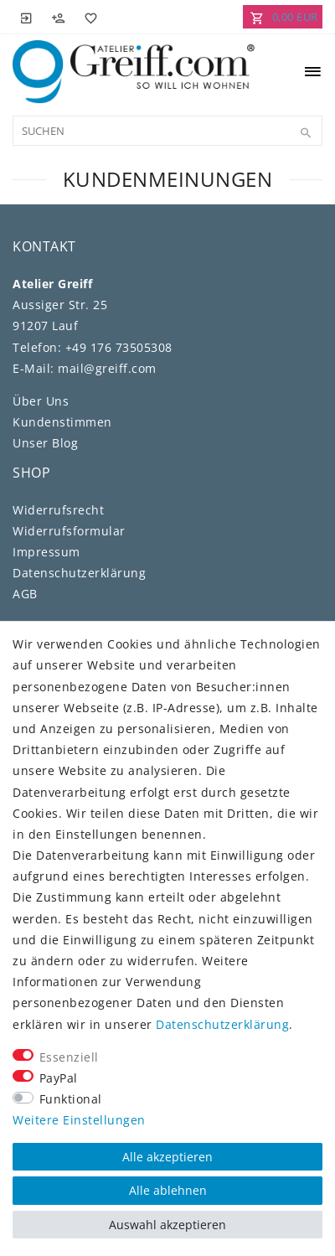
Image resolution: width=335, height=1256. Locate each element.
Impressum (46, 552)
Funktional (70, 1099)
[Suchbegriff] (167, 131)
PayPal (58, 1078)
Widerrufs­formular (69, 531)
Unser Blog (45, 443)
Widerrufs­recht (58, 510)
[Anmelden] (27, 17)
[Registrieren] (58, 17)
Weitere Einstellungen (79, 1120)
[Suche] (306, 133)
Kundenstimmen (62, 422)
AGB (25, 594)
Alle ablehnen (168, 1190)
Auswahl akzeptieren (167, 1225)
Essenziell (69, 1057)
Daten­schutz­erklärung (79, 573)
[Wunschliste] (88, 17)
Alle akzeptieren (167, 1157)
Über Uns (41, 401)
